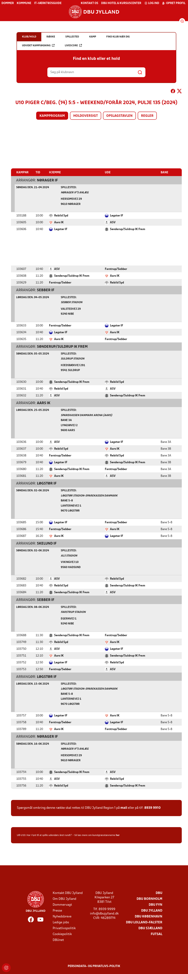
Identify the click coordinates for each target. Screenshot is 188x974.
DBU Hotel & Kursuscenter (121, 3)
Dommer (7, 3)
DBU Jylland (151, 910)
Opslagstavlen (119, 116)
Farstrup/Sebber (116, 269)
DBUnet (58, 940)
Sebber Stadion (71, 302)
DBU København (148, 916)
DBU (159, 893)
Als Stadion (69, 555)
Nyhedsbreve (62, 916)
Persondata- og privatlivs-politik (94, 966)
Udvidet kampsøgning (38, 45)
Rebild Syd (61, 215)
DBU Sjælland (150, 928)
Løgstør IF (116, 215)
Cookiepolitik (62, 934)
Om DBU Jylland (64, 898)
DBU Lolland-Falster (144, 922)
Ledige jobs (61, 922)
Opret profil (173, 3)
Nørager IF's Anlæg (74, 192)
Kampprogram (52, 116)
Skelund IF (47, 543)
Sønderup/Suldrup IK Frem (127, 229)
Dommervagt (62, 904)
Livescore (73, 45)
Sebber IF (45, 290)
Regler (147, 116)
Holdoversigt (85, 116)
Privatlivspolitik (64, 928)
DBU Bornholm (149, 898)
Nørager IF (47, 180)
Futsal (156, 934)
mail (123, 807)
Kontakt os (89, 3)
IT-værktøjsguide (48, 3)
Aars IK (59, 222)
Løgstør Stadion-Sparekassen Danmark (89, 495)
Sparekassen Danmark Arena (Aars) (86, 415)
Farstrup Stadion (73, 612)
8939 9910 (152, 807)
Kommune (24, 3)
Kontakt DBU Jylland (68, 893)
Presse (57, 910)
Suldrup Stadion (72, 358)
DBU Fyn (155, 904)
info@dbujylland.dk (104, 913)
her (118, 834)
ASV (112, 222)
